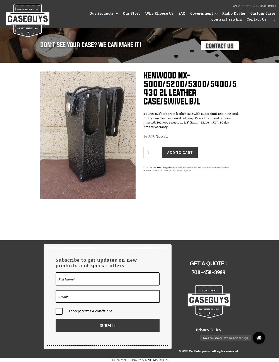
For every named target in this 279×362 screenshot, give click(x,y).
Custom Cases (263, 13)
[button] (273, 19)
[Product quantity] (152, 152)
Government (201, 13)
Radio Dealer (234, 13)
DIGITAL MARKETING (123, 360)
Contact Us (257, 19)
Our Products (102, 13)
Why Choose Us (159, 13)
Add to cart (180, 152)
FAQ (182, 13)
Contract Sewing (226, 19)
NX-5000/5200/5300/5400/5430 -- (177, 170)
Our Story (132, 13)
